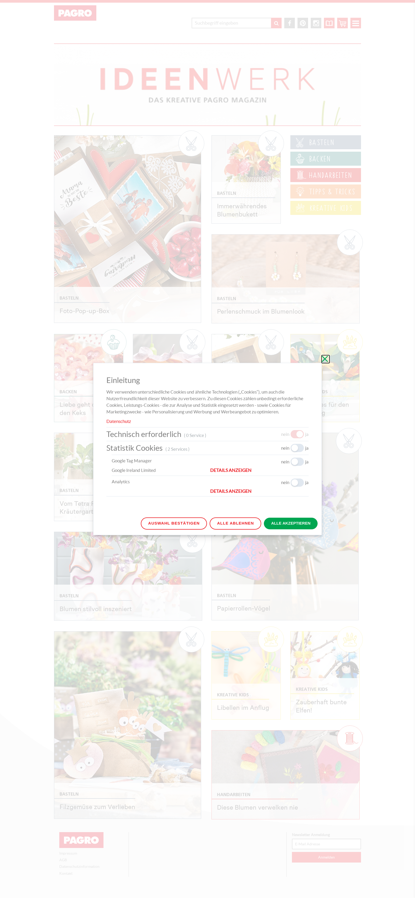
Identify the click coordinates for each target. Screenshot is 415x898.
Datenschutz (118, 421)
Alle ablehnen (235, 523)
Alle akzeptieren (290, 523)
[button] (259, 470)
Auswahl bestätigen (174, 523)
